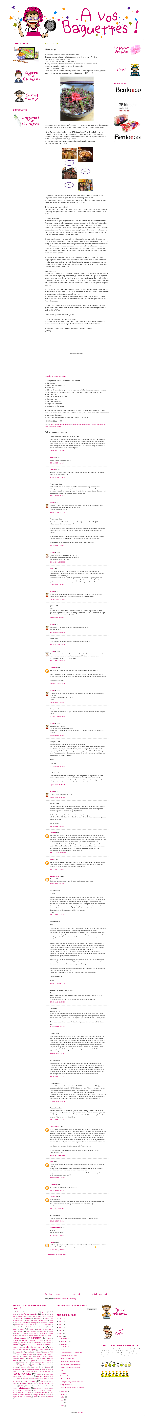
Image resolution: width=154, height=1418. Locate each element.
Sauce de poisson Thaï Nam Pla (71, 1353)
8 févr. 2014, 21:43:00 (57, 1120)
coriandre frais (17, 1327)
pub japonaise (34, 1369)
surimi (29, 1386)
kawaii (25, 1345)
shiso (29, 1383)
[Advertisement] (77, 1276)
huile (49, 1335)
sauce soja (52, 426)
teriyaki (46, 1388)
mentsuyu (38, 1352)
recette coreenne (45, 1371)
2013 (61, 1324)
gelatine (51, 1331)
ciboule (32, 1325)
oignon (88, 424)
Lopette (33, 1350)
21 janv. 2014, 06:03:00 (58, 1101)
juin (62, 1400)
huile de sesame (19, 1338)
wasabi (35, 1396)
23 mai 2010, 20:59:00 (57, 562)
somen (41, 1383)
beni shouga (55, 424)
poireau (15, 1367)
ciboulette (68, 424)
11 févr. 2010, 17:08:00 (57, 477)
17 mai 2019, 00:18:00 (57, 1235)
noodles (37, 1356)
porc (42, 1367)
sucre (59, 426)
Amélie (52, 502)
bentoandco (38, 1318)
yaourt (16, 1398)
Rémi (52, 1242)
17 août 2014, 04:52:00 (57, 1178)
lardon (14, 1349)
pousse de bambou (19, 1369)
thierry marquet (55, 1227)
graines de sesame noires (30, 1335)
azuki (39, 1316)
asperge (20, 1316)
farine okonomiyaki (32, 1331)
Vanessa (53, 457)
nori (44, 1356)
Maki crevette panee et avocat (70, 1361)
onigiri (43, 1358)
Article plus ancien (100, 1294)
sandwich (25, 1378)
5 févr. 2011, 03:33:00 (57, 826)
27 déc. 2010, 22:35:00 (57, 766)
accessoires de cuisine (31, 1312)
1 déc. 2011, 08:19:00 (57, 884)
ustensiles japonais (41, 1392)
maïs (46, 1350)
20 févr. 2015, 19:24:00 (57, 1190)
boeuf (62, 424)
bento (28, 1318)
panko (33, 1361)
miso (18, 1354)
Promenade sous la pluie (68, 1355)
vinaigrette (48, 1394)
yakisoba (43, 1396)
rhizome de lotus (24, 1376)
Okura (37, 1358)
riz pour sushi (42, 1376)
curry (49, 1327)
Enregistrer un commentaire (57, 1254)
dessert (31, 1329)
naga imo (16, 1356)
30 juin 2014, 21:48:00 (57, 1155)
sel (50, 1381)
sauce (32, 1378)
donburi (79, 424)
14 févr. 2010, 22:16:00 (57, 496)
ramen (21, 1371)
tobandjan (28, 1390)
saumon (43, 1381)
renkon (39, 1374)
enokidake (48, 1329)
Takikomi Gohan (65, 1376)
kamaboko (23, 1342)
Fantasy (53, 833)
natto (30, 1356)
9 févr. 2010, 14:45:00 (57, 450)
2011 (61, 1330)
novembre (64, 1341)
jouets (41, 1340)
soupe (47, 1383)
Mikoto (45, 1352)
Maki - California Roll (67, 1358)
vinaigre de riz (38, 1395)
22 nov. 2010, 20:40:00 (57, 683)
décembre (64, 1338)
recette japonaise (97, 424)
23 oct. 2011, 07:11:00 (57, 869)
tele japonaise (24, 1388)
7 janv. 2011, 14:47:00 (57, 797)
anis (43, 1314)
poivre (29, 1367)
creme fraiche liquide (28, 1327)
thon (20, 1390)
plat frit (49, 1363)
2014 (61, 1321)
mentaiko (29, 1352)
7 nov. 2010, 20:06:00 (57, 618)
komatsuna (48, 1345)
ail (50, 1312)
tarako (49, 1386)
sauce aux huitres (41, 1378)
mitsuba (25, 1354)
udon (29, 1392)
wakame (28, 1396)
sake (46, 426)
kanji (30, 1342)
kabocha (48, 1340)
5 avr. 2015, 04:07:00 (57, 1208)
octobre (63, 1344)
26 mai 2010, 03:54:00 (57, 585)
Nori (61, 1370)
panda (27, 1360)
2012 (61, 1327)
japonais (15, 1340)
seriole (15, 1383)
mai (62, 1403)
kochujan (39, 1345)
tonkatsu (49, 1390)
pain (22, 1360)
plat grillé (16, 1365)
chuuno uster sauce (21, 1325)
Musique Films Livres (44, 1354)
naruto (24, 1356)
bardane (51, 1316)
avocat (33, 1316)
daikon (15, 1329)
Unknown (53, 667)
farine (22, 1331)
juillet (63, 1397)
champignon (34, 1322)
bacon (44, 1316)
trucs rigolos (18, 1392)
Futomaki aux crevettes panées (70, 1364)
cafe (20, 1322)
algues (14, 1314)
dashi (74, 424)
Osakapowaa (54, 876)
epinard (15, 1331)
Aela (51, 568)
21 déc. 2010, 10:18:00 (57, 735)
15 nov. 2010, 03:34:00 (57, 644)
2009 (61, 1336)
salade (18, 1378)
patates (49, 1361)
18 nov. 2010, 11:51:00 (57, 661)
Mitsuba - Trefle (65, 1379)
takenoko (42, 1386)
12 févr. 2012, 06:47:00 (57, 983)
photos (20, 1363)
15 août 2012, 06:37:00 (57, 1027)
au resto (26, 1316)
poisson (23, 1367)
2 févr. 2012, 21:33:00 (57, 915)
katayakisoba (47, 1342)
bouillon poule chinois (39, 1320)
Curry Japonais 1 (66, 1384)
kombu (14, 1347)
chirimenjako (44, 1322)
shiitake (22, 1383)
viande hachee (25, 1395)
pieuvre (28, 1363)
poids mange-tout (46, 1365)
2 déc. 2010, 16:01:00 (57, 702)
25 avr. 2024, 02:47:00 (57, 1250)
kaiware (15, 1342)
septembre (64, 1391)
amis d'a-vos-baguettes (28, 1314)
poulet (48, 1367)
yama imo (50, 1396)
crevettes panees (41, 1327)
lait (50, 1347)
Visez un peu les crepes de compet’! (72, 1387)
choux (51, 1322)
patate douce (41, 1360)
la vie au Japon (35, 1347)
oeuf (22, 1358)
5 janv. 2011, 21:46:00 (57, 785)
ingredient (36, 1338)
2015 (61, 1319)
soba (34, 1383)
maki (52, 1350)
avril (62, 1406)
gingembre (32, 1333)
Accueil (76, 1294)
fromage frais (42, 1331)
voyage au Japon (18, 1396)
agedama (44, 1312)
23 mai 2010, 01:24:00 (57, 545)
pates (14, 1363)
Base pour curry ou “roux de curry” (71, 1382)
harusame (43, 1335)
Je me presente (28, 1340)
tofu (35, 1390)
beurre (47, 1318)
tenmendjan (37, 1388)
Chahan (63, 1350)
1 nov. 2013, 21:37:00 (57, 1076)
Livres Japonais (23, 1350)
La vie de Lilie (65, 1347)
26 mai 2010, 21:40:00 (57, 599)
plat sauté (34, 1365)
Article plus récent (53, 1294)
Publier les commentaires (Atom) (65, 1299)
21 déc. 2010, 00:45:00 (57, 716)
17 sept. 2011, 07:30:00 (58, 853)
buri (16, 1322)
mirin (84, 424)
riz (104, 424)
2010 (61, 1333)
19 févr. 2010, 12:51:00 (57, 512)
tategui (14, 1388)
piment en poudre (38, 1363)
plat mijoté (24, 1365)
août (62, 1394)
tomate (42, 1390)
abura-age (19, 1312)
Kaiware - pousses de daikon (70, 1367)
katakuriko (37, 1342)
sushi (35, 1386)
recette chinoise (31, 1371)
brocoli (51, 1320)
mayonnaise (19, 1352)
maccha (40, 1349)
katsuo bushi (17, 1345)
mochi (32, 1354)
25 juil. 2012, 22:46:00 (57, 1002)
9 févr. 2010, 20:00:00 (57, 463)
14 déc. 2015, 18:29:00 (57, 1221)
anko (48, 1314)
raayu (43, 1369)
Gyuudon (63, 1373)
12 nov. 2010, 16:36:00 (57, 632)
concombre (48, 1325)
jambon (49, 1338)
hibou (52, 859)
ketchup (32, 1344)
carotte (25, 1322)
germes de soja (20, 1333)
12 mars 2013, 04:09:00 (58, 1054)
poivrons (35, 1367)
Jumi (52, 1161)
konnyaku (22, 1347)
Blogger (80, 1412)
